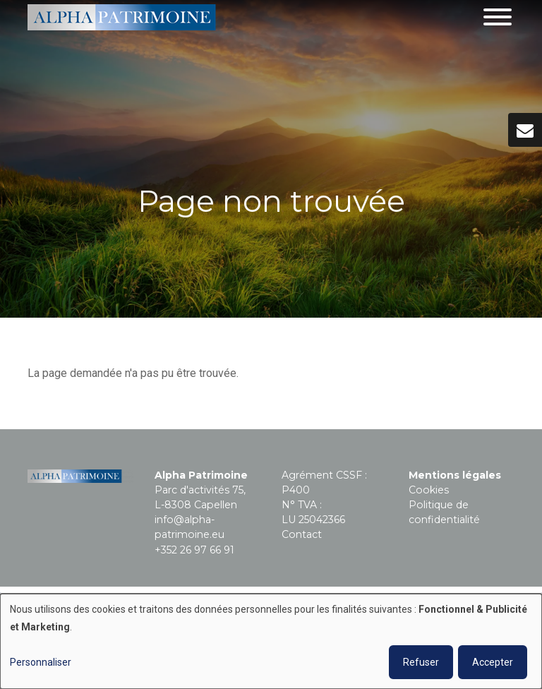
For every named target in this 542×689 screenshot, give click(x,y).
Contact (302, 534)
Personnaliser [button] (40, 662)
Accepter (492, 662)
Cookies (429, 490)
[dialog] (271, 641)
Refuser (421, 662)
